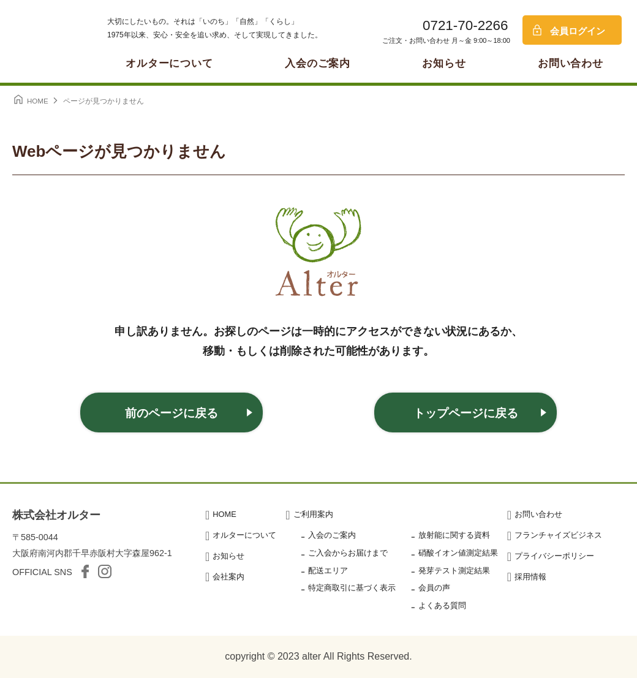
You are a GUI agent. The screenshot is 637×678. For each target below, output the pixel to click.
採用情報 (530, 576)
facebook (85, 571)
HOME (224, 514)
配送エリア (328, 570)
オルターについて (169, 63)
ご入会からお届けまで (348, 552)
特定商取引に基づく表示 (352, 587)
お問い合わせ (570, 63)
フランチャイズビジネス (558, 535)
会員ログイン (577, 31)
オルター (42, 39)
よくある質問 (442, 605)
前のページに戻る (171, 413)
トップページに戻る (465, 413)
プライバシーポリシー (554, 555)
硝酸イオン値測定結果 (458, 552)
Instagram (104, 571)
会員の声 (434, 587)
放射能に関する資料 (454, 535)
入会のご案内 (317, 63)
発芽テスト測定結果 (454, 570)
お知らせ (444, 63)
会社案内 (228, 576)
